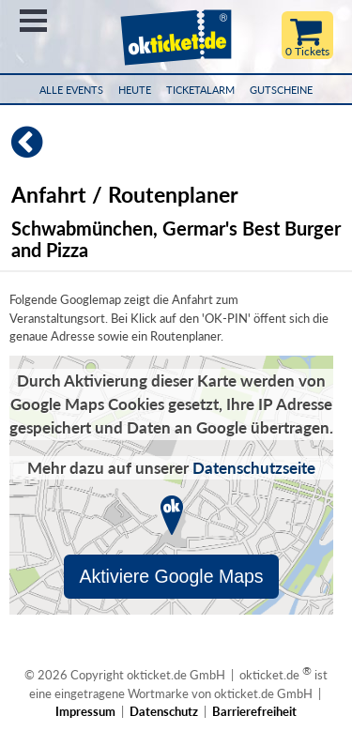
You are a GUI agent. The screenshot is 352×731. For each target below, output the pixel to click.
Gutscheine (281, 90)
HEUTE (134, 90)
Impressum (85, 711)
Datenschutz (164, 711)
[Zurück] (21, 150)
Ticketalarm (200, 90)
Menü (33, 20)
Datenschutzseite (253, 468)
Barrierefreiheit (254, 711)
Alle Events (71, 90)
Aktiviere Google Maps (171, 576)
